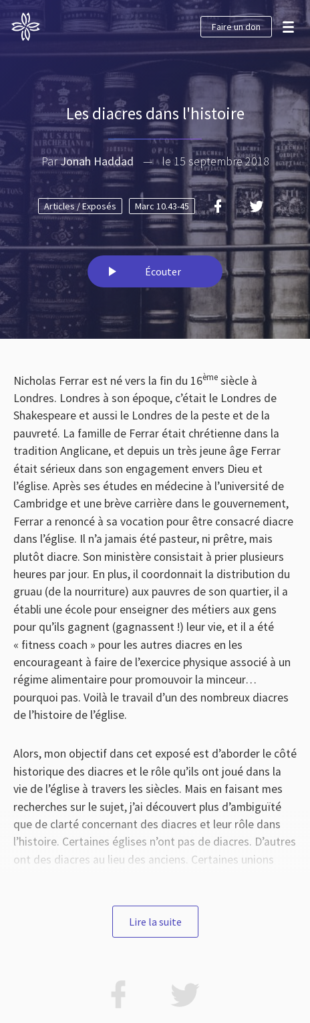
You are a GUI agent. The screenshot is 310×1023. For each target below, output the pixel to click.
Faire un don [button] (236, 27)
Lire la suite (155, 921)
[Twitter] (257, 206)
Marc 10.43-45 (162, 206)
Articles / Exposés (80, 206)
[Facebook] (218, 206)
